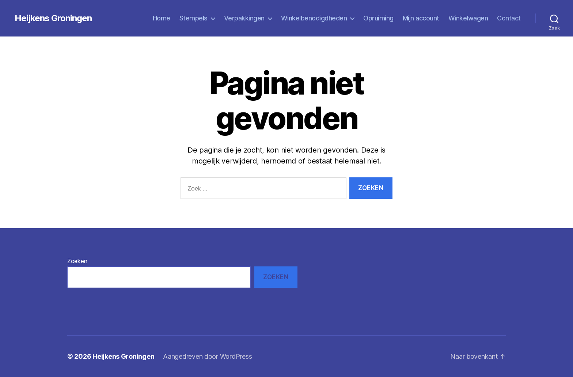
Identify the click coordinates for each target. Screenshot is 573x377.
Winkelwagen (468, 18)
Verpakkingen (244, 18)
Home (161, 18)
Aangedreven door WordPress (207, 356)
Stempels (193, 18)
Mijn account (421, 18)
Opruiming (378, 18)
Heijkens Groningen (53, 18)
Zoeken (77, 261)
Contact (509, 18)
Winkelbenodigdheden (314, 18)
